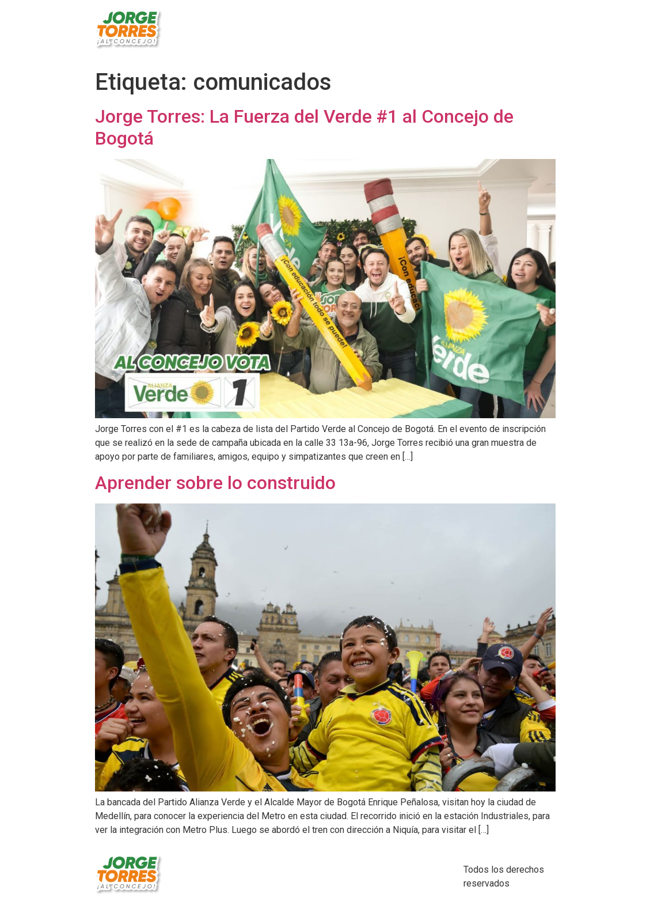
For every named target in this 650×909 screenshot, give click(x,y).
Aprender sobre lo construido (215, 483)
